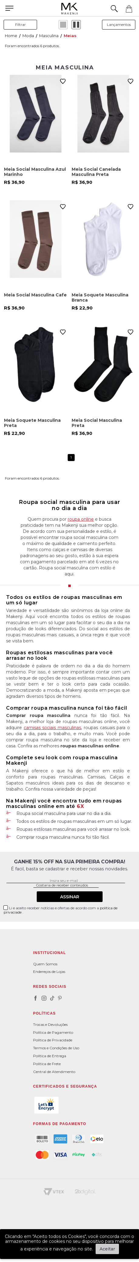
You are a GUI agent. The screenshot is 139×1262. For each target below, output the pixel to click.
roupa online (81, 519)
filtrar (20, 24)
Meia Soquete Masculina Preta (32, 423)
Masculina (49, 35)
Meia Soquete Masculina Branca (100, 297)
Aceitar (107, 1249)
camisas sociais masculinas (52, 727)
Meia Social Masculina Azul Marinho (35, 172)
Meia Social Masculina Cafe (35, 295)
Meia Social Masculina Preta (97, 423)
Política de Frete (47, 1063)
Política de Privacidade (52, 1040)
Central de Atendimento (54, 1071)
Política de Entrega (49, 1056)
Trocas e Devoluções (50, 1024)
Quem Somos (45, 964)
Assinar (69, 897)
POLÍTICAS (44, 1013)
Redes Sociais (49, 986)
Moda (28, 35)
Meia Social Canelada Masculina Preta (96, 172)
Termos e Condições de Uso (56, 1048)
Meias (70, 35)
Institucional (49, 953)
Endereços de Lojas (49, 971)
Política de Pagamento (53, 1032)
